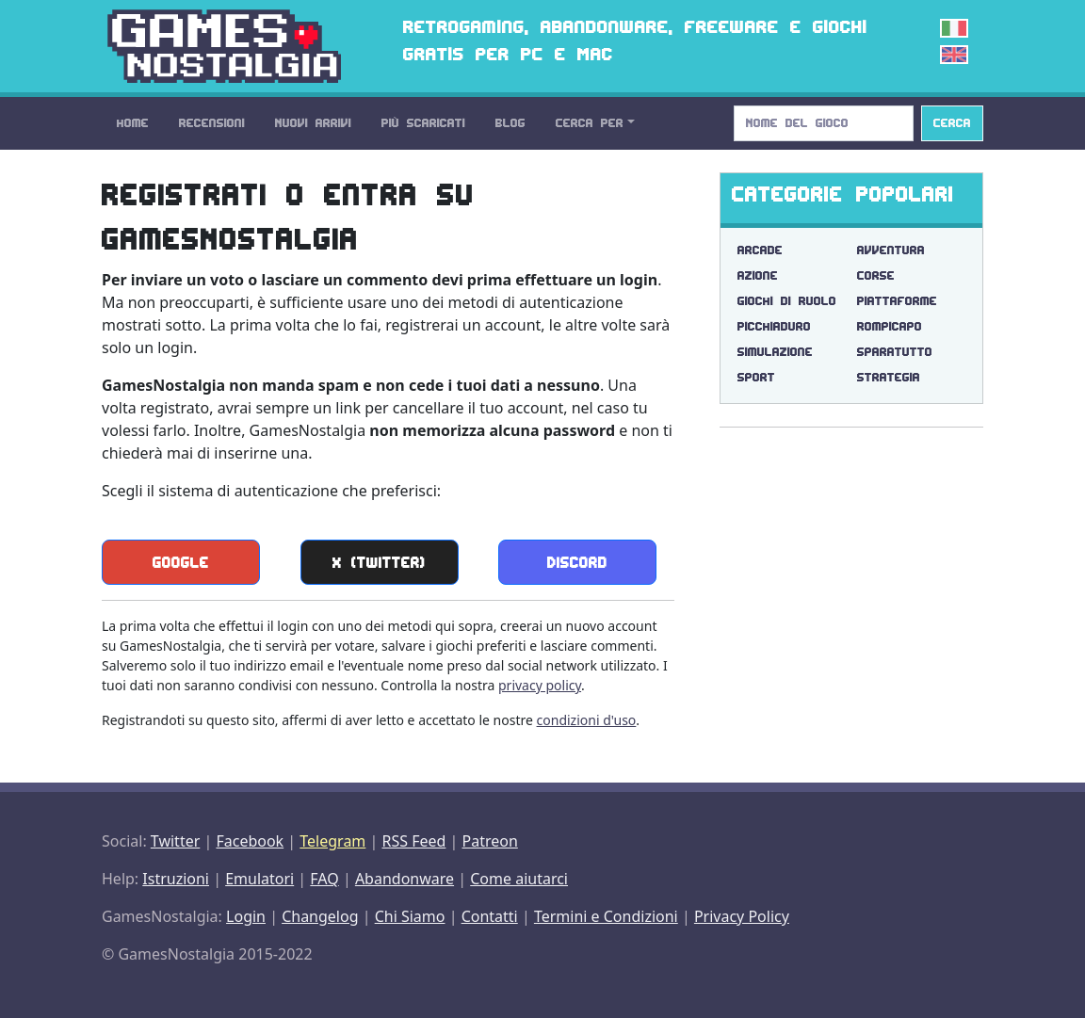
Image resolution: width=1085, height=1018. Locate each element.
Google (181, 562)
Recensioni (212, 123)
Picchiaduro (774, 326)
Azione (757, 275)
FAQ (324, 878)
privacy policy (539, 685)
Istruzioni (175, 878)
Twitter (175, 841)
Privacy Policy (741, 916)
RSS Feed (413, 841)
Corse (876, 275)
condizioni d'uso (587, 720)
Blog (510, 123)
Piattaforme (897, 301)
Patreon (490, 841)
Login (246, 916)
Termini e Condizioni (606, 916)
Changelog (320, 916)
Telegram (332, 841)
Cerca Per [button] (589, 123)
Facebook (249, 841)
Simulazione (775, 352)
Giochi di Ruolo (786, 301)
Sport (756, 377)
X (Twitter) (379, 562)
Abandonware (404, 878)
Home (133, 123)
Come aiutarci (519, 878)
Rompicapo (889, 326)
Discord (577, 562)
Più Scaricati (423, 123)
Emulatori (259, 878)
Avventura (891, 250)
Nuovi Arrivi (313, 123)
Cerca (952, 123)
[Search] (824, 123)
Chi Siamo (410, 916)
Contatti (490, 916)
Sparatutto (894, 352)
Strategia (888, 377)
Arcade (760, 250)
